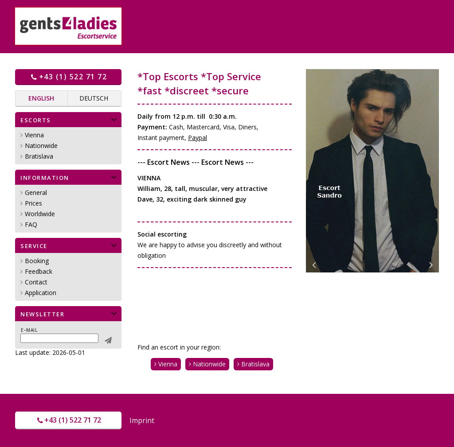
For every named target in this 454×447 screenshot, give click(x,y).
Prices (33, 203)
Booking (37, 261)
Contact (36, 282)
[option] (372, 170)
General (36, 192)
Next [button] (431, 263)
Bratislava (39, 156)
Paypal (197, 137)
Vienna (34, 135)
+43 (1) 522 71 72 (68, 77)
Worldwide (40, 214)
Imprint (141, 420)
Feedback (38, 271)
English (41, 98)
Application (40, 292)
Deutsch (93, 98)
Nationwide (41, 145)
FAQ (31, 224)
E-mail (29, 330)
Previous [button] (313, 263)
